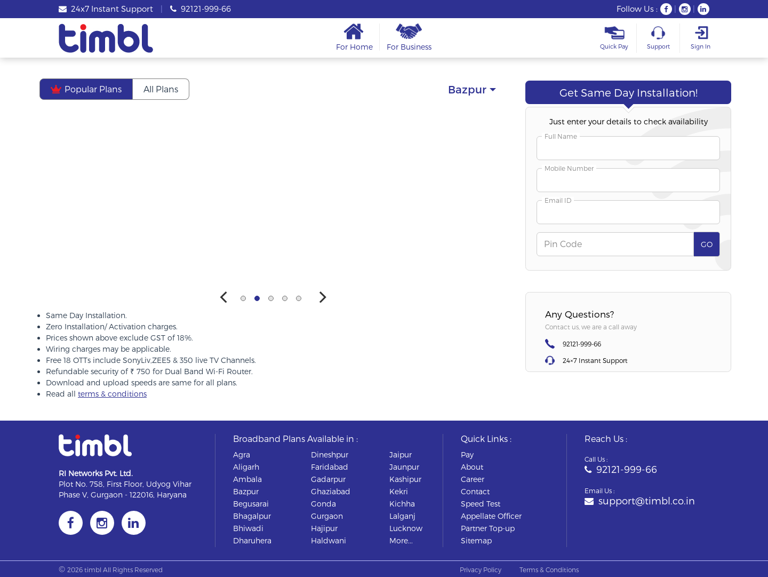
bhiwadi (248, 528)
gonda (323, 503)
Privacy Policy (480, 569)
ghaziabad (330, 491)
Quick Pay (614, 38)
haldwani (328, 540)
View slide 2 (257, 298)
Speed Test (480, 503)
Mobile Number (569, 168)
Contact (475, 491)
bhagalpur (252, 515)
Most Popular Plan (296, 123)
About (472, 466)
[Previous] (225, 297)
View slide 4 (284, 298)
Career (472, 479)
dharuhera (252, 540)
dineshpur (329, 454)
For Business (409, 37)
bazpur (246, 491)
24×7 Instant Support (595, 360)
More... (401, 540)
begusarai (251, 503)
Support (658, 38)
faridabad (329, 466)
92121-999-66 (200, 8)
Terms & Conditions (549, 569)
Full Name (561, 136)
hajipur (324, 528)
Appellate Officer (491, 515)
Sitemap (476, 540)
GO (707, 244)
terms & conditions (112, 393)
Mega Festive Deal (138, 123)
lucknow (405, 528)
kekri (398, 491)
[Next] (322, 297)
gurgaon (327, 515)
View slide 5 (298, 298)
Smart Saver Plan (457, 123)
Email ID (558, 200)
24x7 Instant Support (106, 8)
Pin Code (563, 243)
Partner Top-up (488, 528)
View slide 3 (271, 298)
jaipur (400, 454)
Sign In (700, 38)
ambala (247, 479)
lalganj (402, 515)
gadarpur (328, 479)
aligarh (246, 466)
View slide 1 (243, 298)
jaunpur (404, 466)
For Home (354, 37)
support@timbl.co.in (640, 500)
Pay (467, 454)
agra (241, 454)
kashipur (405, 479)
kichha (402, 503)
